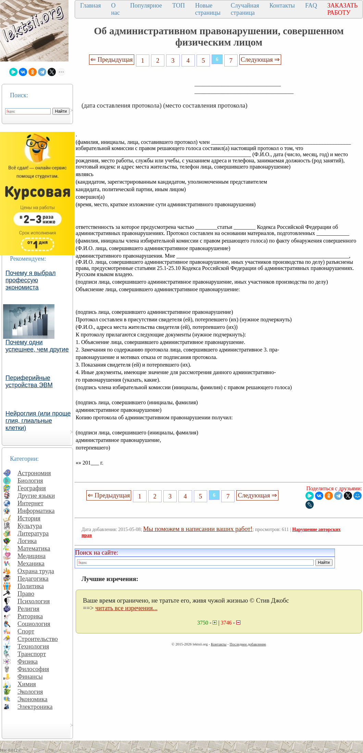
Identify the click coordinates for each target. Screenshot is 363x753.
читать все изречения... (126, 608)
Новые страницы (208, 9)
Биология (30, 480)
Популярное (146, 5)
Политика (30, 586)
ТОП (178, 5)
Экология (30, 691)
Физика (27, 661)
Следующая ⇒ (260, 59)
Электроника (35, 706)
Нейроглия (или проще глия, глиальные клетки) (38, 420)
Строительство (37, 638)
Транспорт (31, 653)
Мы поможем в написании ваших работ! (197, 528)
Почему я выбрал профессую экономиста (30, 280)
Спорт (25, 631)
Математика (33, 548)
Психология (33, 601)
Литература (33, 533)
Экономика (32, 699)
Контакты (282, 5)
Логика (27, 540)
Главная (90, 5)
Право (25, 593)
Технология (33, 646)
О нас (115, 9)
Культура (29, 525)
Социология (33, 623)
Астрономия (34, 473)
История (28, 518)
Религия (28, 608)
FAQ (311, 5)
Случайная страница (245, 9)
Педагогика (33, 578)
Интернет (30, 503)
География (31, 488)
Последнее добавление (247, 644)
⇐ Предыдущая (111, 59)
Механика (31, 563)
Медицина (31, 555)
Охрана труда (35, 571)
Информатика (36, 510)
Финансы (30, 676)
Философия (33, 668)
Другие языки (36, 495)
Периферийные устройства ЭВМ (29, 381)
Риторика (30, 616)
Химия (26, 684)
